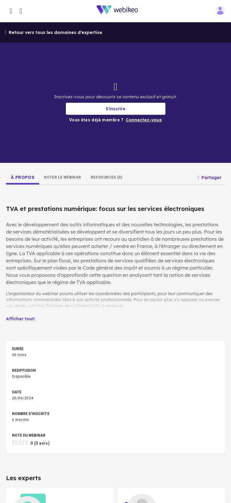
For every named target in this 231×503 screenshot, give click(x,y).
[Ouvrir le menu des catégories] (11, 11)
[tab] (22, 177)
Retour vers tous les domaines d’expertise (53, 32)
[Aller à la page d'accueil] (121, 11)
